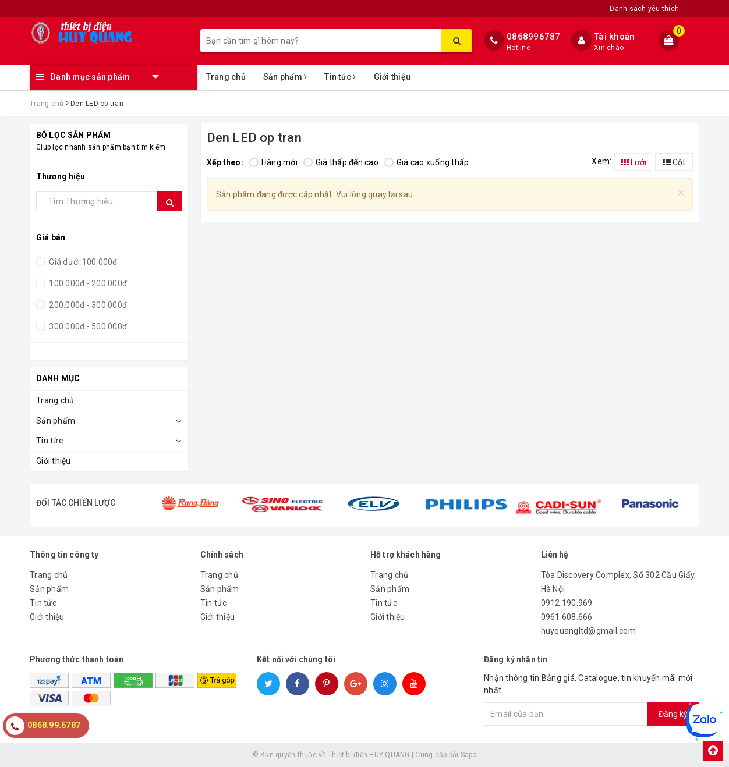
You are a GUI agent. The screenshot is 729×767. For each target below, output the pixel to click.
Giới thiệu (392, 76)
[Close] (681, 193)
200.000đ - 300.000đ (87, 305)
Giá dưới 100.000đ (82, 262)
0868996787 (534, 36)
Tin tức (340, 76)
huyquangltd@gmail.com (588, 630)
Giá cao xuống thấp (426, 162)
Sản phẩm (285, 76)
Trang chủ (226, 76)
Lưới (633, 162)
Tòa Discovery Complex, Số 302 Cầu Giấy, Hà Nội (618, 582)
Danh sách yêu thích (644, 9)
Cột (674, 162)
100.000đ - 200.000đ (87, 283)
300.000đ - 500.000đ (87, 326)
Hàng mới (273, 162)
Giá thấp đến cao (340, 162)
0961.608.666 (567, 617)
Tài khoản (614, 36)
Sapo (469, 755)
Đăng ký (673, 714)
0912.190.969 (567, 603)
